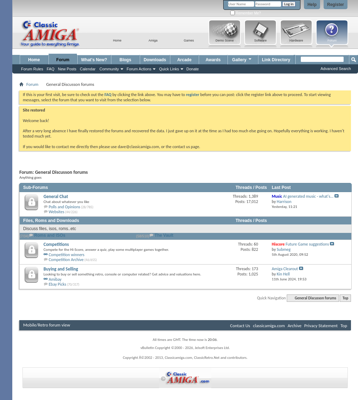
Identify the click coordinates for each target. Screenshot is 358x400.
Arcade (184, 59)
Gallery (242, 59)
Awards (213, 59)
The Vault (163, 235)
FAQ (50, 69)
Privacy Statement (321, 325)
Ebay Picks (57, 284)
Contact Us (240, 325)
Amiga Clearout (285, 268)
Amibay (55, 279)
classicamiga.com (269, 325)
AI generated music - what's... (308, 196)
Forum (62, 59)
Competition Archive (66, 259)
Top (345, 298)
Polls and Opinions (64, 206)
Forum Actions (139, 69)
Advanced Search (335, 68)
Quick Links (169, 69)
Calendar (88, 69)
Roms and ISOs (49, 235)
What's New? (94, 59)
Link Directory (276, 59)
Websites (56, 211)
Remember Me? (245, 13)
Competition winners (67, 254)
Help (312, 4)
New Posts (67, 69)
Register (335, 4)
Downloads (155, 59)
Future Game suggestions (307, 244)
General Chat (56, 196)
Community (109, 69)
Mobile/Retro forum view (46, 325)
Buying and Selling (61, 269)
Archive (294, 325)
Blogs (125, 59)
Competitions (56, 244)
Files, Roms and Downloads (51, 220)
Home (34, 59)
